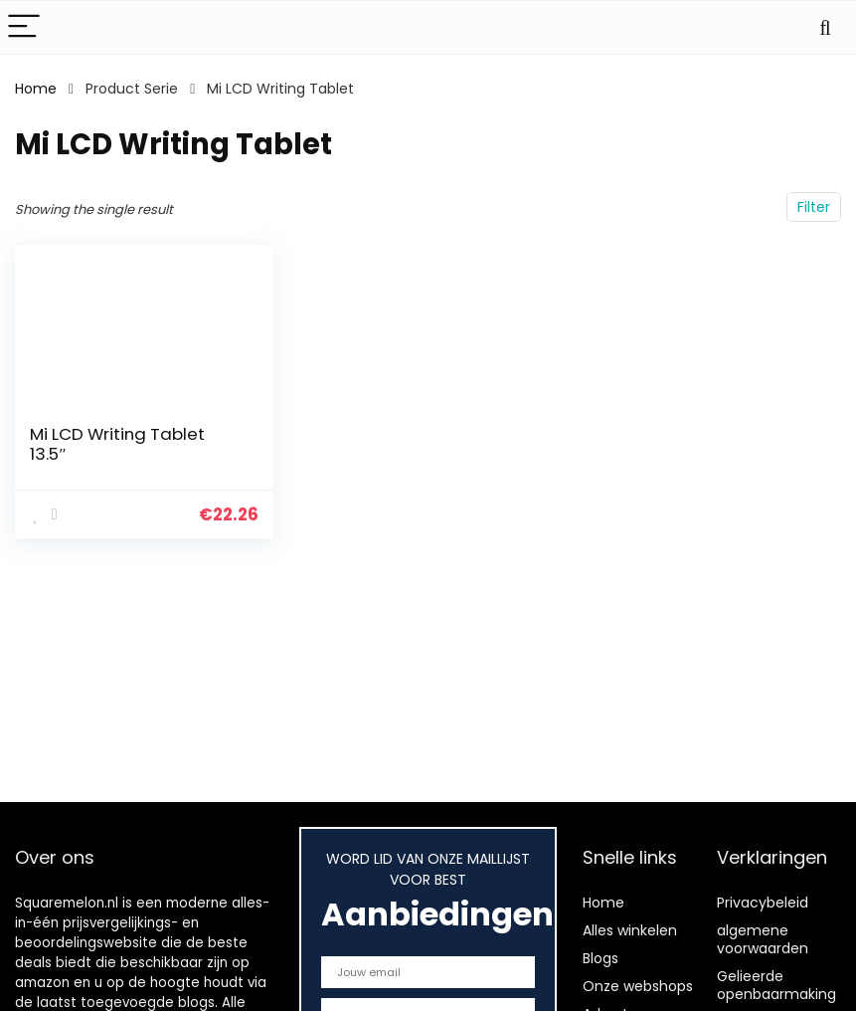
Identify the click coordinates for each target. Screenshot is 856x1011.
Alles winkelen (630, 930)
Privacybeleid (762, 902)
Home (36, 89)
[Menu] (24, 27)
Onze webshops (638, 986)
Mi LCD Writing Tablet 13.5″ (117, 444)
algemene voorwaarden (762, 939)
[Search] (825, 27)
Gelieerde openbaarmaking (776, 985)
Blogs (600, 958)
